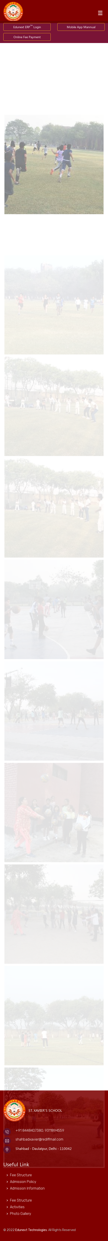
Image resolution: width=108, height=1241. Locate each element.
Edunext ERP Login (27, 26)
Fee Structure (21, 1175)
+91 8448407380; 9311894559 (39, 1130)
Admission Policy (23, 1182)
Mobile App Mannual (81, 27)
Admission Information (27, 1188)
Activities (17, 1207)
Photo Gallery (20, 1214)
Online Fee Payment (27, 37)
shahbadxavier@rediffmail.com (39, 1139)
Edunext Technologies (31, 1230)
